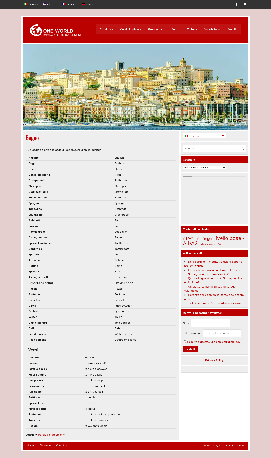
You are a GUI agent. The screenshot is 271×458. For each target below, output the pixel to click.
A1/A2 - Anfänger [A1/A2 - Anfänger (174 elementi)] (198, 238)
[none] (204, 135)
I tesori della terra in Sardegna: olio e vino (214, 270)
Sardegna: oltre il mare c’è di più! (209, 274)
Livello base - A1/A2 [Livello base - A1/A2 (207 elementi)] (214, 240)
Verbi (175, 29)
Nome (186, 323)
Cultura (192, 29)
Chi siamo (106, 29)
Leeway (239, 445)
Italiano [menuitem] (194, 136)
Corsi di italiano (130, 29)
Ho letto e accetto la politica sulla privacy (213, 341)
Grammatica (156, 29)
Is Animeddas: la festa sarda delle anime (214, 303)
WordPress (225, 445)
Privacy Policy (214, 360)
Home (30, 445)
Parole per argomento (51, 434)
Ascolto (232, 29)
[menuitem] (30, 4)
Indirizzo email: (193, 333)
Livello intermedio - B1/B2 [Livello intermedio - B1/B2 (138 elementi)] (210, 244)
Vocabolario (212, 29)
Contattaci (62, 445)
